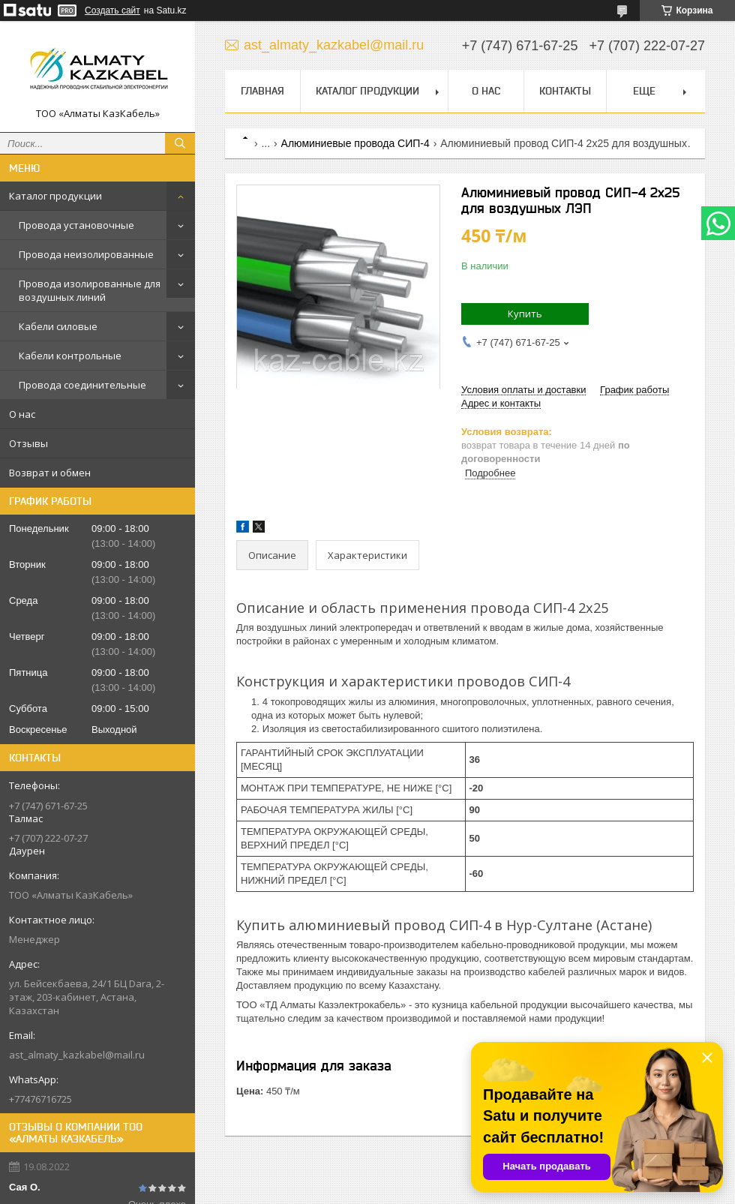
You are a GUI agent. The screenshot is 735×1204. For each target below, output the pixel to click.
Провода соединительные (82, 385)
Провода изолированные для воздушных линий (89, 290)
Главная (262, 91)
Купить (525, 313)
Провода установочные (76, 225)
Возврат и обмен (50, 472)
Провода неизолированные (86, 254)
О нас (22, 414)
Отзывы (28, 443)
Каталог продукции (55, 196)
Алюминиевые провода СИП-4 (355, 143)
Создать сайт (112, 10)
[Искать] (180, 143)
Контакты (565, 91)
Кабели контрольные (70, 355)
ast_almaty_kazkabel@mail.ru (77, 1054)
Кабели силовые (58, 326)
